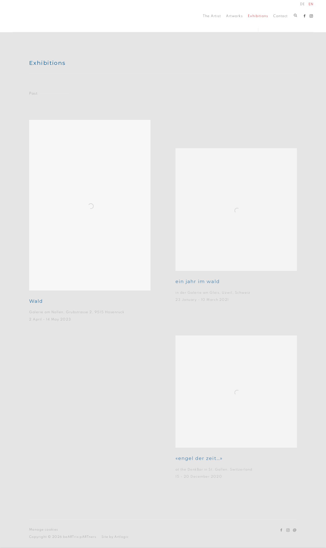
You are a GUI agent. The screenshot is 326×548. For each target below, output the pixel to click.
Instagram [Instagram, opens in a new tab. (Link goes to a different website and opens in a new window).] (310, 15)
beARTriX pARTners (24, 16)
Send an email (294, 530)
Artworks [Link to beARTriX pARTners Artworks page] (234, 16)
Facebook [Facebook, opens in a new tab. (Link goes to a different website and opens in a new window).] (303, 15)
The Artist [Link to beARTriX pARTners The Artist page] (212, 16)
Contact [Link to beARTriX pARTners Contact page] (280, 16)
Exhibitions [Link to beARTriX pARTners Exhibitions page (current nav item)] (258, 16)
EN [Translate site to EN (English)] (311, 4)
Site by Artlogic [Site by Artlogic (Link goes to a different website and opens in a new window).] (115, 536)
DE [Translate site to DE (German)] (302, 4)
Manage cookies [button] (43, 529)
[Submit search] (296, 15)
